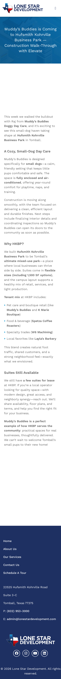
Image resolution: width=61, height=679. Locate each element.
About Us (10, 549)
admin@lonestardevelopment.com (31, 619)
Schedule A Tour (14, 573)
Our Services (12, 557)
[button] (55, 8)
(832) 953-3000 (18, 611)
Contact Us (11, 565)
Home (7, 541)
